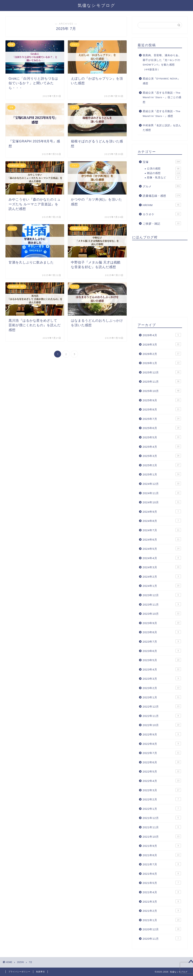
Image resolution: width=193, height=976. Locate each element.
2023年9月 (162, 623)
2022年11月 (162, 715)
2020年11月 (162, 938)
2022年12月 (162, 706)
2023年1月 (162, 697)
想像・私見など (164, 177)
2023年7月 (162, 641)
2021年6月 (162, 873)
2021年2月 (162, 910)
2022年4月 (162, 780)
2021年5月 (162, 882)
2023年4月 (162, 669)
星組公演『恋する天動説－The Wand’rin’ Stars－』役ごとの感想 (162, 97)
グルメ (162, 186)
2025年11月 (162, 381)
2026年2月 (162, 353)
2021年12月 (162, 817)
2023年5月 (162, 660)
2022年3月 (162, 790)
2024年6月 (162, 539)
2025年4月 (162, 446)
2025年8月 (162, 409)
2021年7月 (162, 864)
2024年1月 (162, 585)
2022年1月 (162, 808)
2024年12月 (162, 483)
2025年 (20, 962)
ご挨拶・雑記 (162, 223)
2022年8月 (162, 743)
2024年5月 (162, 548)
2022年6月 (162, 762)
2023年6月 (162, 651)
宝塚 (162, 161)
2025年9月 (162, 400)
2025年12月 (162, 372)
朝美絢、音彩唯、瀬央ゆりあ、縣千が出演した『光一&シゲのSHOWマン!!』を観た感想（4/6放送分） (162, 62)
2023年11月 (162, 604)
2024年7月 (162, 530)
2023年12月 (162, 595)
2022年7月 (162, 753)
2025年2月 (162, 465)
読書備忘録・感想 (162, 195)
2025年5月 (162, 437)
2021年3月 (162, 901)
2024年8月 (162, 520)
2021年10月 (162, 836)
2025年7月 (162, 418)
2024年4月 (162, 558)
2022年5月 (162, 771)
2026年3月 (162, 344)
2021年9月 (162, 845)
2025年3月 (162, 455)
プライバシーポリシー (19, 971)
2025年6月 (162, 428)
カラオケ (162, 214)
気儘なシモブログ (96, 5)
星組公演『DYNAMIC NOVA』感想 (161, 81)
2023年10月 (162, 613)
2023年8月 (162, 632)
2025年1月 (162, 474)
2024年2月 (162, 576)
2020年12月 (162, 929)
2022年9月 (162, 734)
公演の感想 (164, 168)
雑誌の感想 (164, 173)
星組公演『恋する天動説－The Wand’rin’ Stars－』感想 (161, 113)
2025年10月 (162, 390)
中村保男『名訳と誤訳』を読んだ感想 (162, 128)
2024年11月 (162, 493)
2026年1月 (162, 363)
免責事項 (40, 971)
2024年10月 (162, 502)
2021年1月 (162, 920)
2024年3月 (162, 567)
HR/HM (162, 205)
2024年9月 (162, 511)
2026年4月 (162, 335)
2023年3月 (162, 678)
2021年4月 (162, 892)
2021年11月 (162, 827)
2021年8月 (162, 855)
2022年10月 (162, 725)
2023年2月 (162, 688)
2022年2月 (162, 799)
